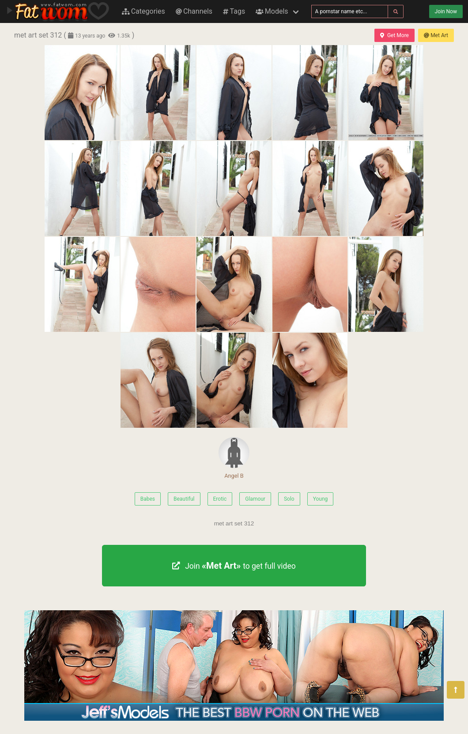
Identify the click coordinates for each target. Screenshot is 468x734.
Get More (394, 35)
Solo (289, 499)
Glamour (255, 499)
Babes (147, 499)
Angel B (234, 458)
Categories (143, 11)
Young (320, 499)
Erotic (220, 499)
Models (272, 11)
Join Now (446, 11)
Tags (234, 11)
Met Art (436, 35)
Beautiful (184, 499)
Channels (194, 11)
